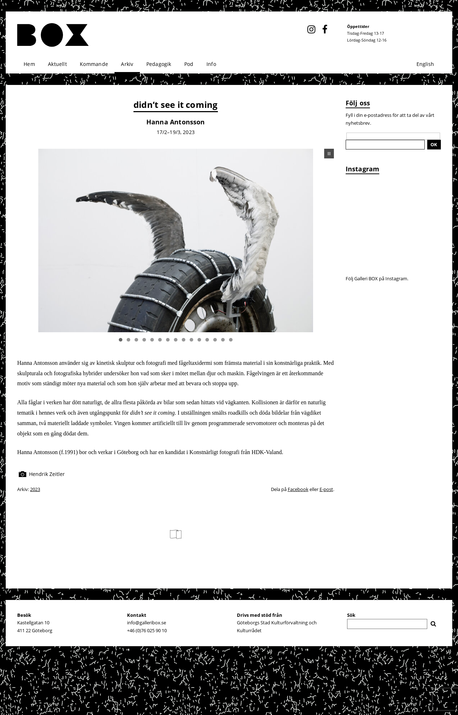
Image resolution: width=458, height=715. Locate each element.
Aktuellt (57, 64)
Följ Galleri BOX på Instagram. (377, 278)
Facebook (298, 489)
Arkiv (127, 64)
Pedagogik (158, 64)
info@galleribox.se (146, 622)
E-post (326, 489)
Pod (189, 64)
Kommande (94, 64)
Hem (29, 64)
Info (211, 64)
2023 (35, 489)
